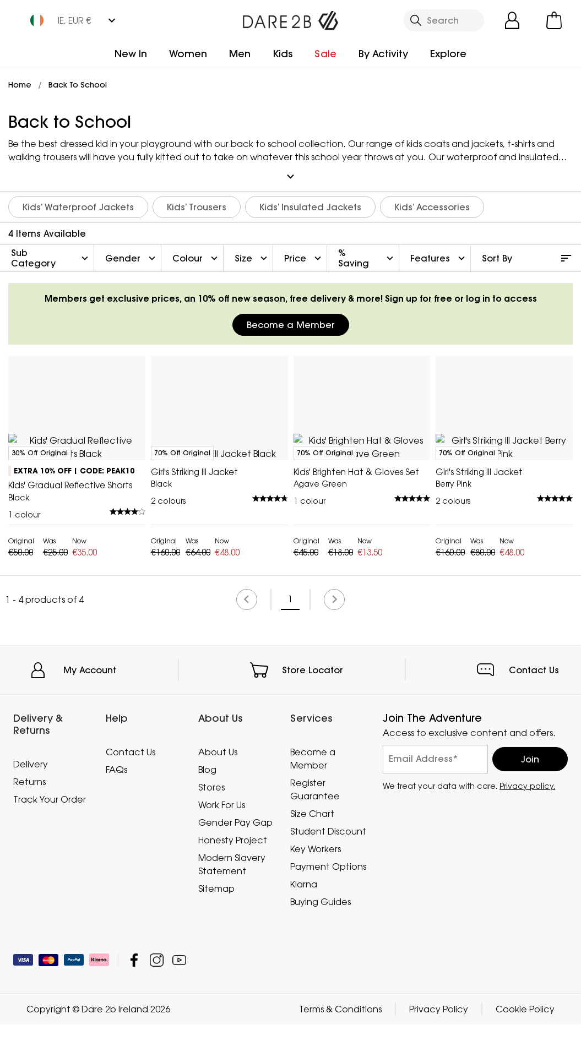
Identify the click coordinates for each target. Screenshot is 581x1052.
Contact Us (534, 696)
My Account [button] (89, 696)
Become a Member (291, 319)
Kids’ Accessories (432, 202)
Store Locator (312, 696)
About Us (217, 778)
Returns (29, 808)
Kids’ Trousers (196, 202)
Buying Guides (320, 928)
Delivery (30, 791)
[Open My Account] (512, 20)
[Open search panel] (444, 20)
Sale (325, 53)
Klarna (303, 911)
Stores (211, 814)
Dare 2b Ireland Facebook (134, 987)
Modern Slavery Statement (231, 891)
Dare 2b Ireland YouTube (179, 987)
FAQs (116, 796)
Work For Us (221, 831)
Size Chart (312, 840)
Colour (196, 253)
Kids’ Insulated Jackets (310, 202)
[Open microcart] (554, 20)
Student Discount (328, 858)
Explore (448, 53)
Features (439, 253)
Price (304, 253)
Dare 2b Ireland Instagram (157, 987)
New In (131, 53)
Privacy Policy (438, 1036)
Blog (207, 796)
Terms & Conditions (340, 1036)
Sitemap (216, 915)
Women (188, 53)
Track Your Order (49, 826)
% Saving (367, 253)
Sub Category (51, 253)
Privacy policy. (527, 812)
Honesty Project (232, 867)
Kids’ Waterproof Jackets (78, 202)
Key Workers (315, 875)
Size (252, 253)
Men (240, 53)
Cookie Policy (525, 1036)
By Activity (383, 53)
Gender (131, 253)
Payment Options (328, 893)
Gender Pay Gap (235, 849)
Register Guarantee (315, 816)
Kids (282, 53)
